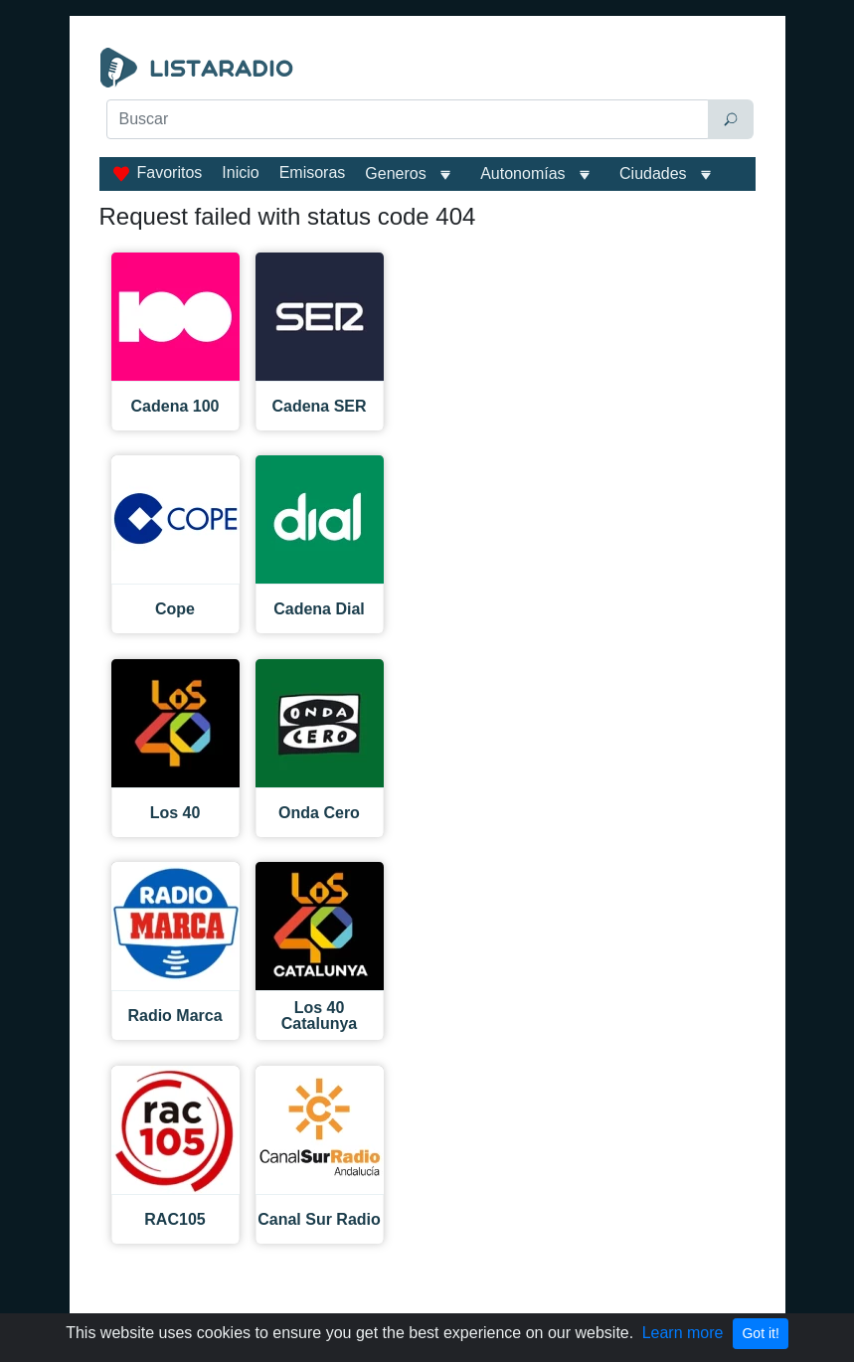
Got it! (760, 1333)
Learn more (683, 1332)
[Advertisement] (427, 191)
